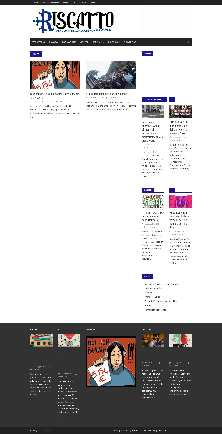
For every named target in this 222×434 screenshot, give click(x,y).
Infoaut (148, 305)
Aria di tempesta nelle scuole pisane (106, 94)
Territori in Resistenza (155, 309)
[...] (31, 116)
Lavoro (44, 2)
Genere (65, 2)
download (94, 2)
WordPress (136, 430)
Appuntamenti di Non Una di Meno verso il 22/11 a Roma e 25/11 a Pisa (179, 220)
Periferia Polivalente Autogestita (160, 301)
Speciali (73, 2)
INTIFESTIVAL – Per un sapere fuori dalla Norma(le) (153, 216)
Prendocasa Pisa (152, 296)
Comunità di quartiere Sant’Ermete (161, 283)
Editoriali (84, 2)
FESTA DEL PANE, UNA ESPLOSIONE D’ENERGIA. (152, 355)
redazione (58, 101)
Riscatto (49, 430)
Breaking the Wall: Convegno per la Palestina (179, 355)
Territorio (35, 2)
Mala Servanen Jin (153, 288)
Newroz (148, 292)
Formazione (54, 2)
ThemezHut (162, 430)
